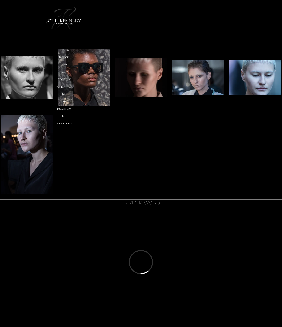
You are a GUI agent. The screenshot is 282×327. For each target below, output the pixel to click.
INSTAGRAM (64, 108)
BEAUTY (64, 72)
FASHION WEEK (64, 86)
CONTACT (64, 101)
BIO (64, 94)
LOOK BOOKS (64, 79)
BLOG (64, 116)
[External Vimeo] (140, 262)
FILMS (64, 64)
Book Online (64, 123)
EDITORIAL (64, 50)
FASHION (64, 57)
